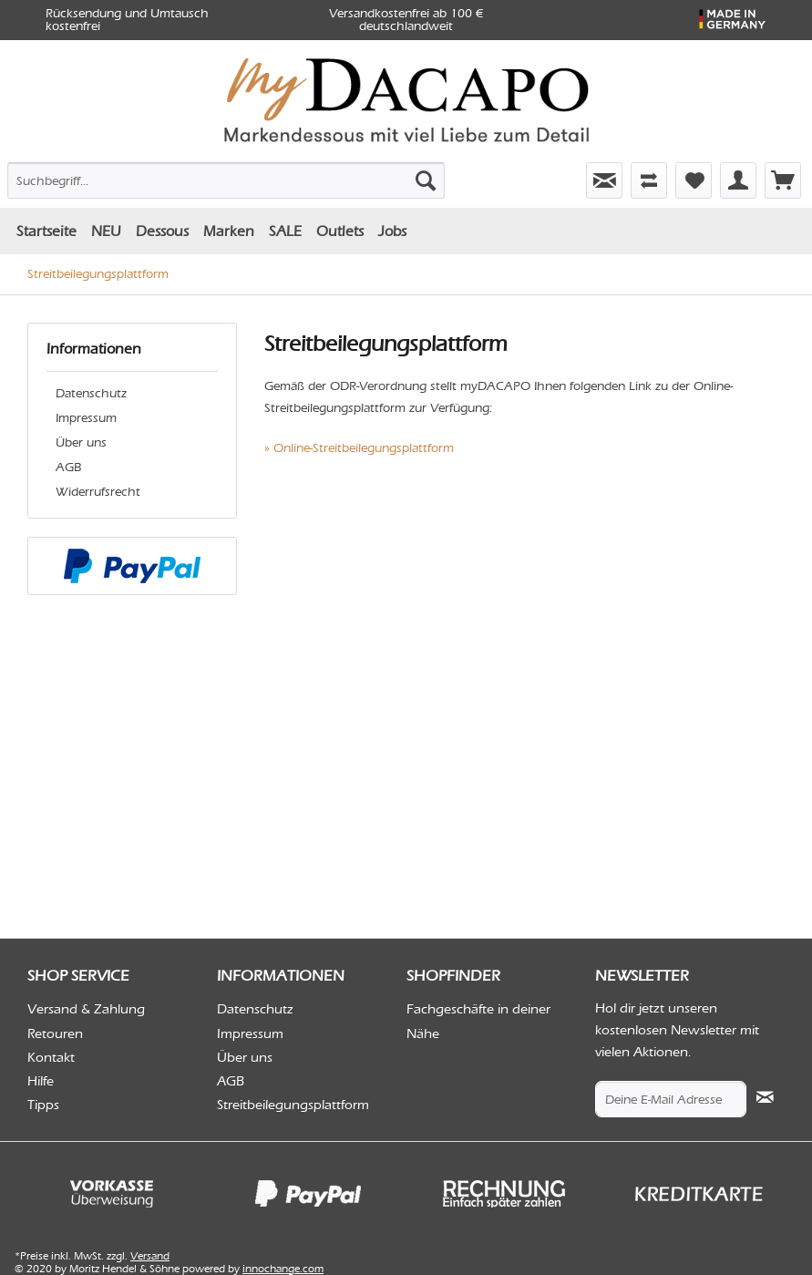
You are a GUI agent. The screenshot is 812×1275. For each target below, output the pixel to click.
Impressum (86, 418)
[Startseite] (46, 231)
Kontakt (51, 1057)
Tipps (43, 1104)
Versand (150, 1255)
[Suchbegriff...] (226, 180)
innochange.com (283, 1268)
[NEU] (106, 231)
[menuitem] (129, 176)
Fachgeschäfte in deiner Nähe (478, 1021)
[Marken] (229, 231)
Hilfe (40, 1081)
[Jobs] (392, 231)
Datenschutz (91, 393)
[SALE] (285, 231)
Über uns (81, 442)
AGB (68, 467)
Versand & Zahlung (86, 1009)
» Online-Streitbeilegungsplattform (359, 448)
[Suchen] (425, 180)
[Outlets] (340, 231)
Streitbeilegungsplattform (293, 1104)
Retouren (55, 1033)
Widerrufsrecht (98, 491)
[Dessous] (162, 231)
